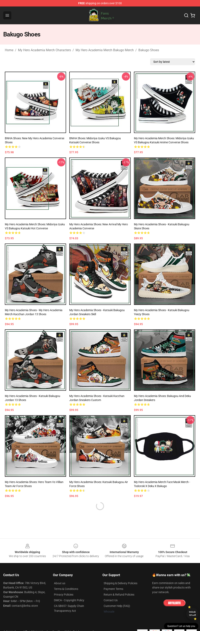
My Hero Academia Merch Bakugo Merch (105, 50)
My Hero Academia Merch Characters (44, 50)
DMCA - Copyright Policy (69, 600)
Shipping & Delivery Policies (120, 583)
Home (9, 50)
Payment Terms (113, 589)
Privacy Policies (63, 594)
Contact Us (111, 600)
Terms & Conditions (66, 589)
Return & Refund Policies (119, 594)
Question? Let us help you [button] (181, 626)
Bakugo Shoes (148, 50)
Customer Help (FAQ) (117, 606)
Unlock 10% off (192, 613)
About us (59, 583)
